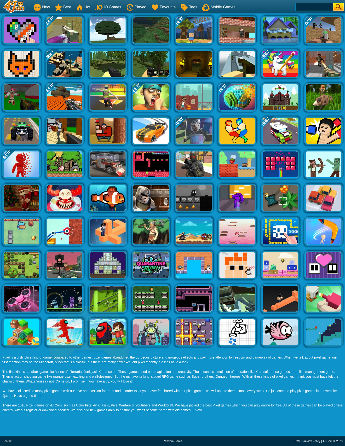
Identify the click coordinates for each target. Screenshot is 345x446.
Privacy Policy (311, 441)
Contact (7, 441)
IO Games (108, 7)
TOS (297, 441)
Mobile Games (218, 7)
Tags (188, 7)
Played (136, 7)
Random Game (172, 441)
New (42, 7)
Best (63, 7)
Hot (83, 7)
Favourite (163, 7)
